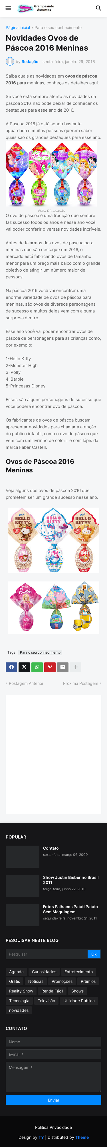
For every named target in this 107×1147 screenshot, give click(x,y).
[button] (8, 8)
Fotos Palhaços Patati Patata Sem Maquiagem (70, 909)
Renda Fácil (52, 990)
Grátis (14, 981)
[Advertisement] (53, 754)
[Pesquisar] (47, 954)
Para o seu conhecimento (58, 28)
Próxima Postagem (80, 683)
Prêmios (88, 981)
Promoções (62, 981)
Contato (51, 848)
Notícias (35, 981)
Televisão (46, 1000)
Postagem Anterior (26, 683)
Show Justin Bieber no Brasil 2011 (71, 880)
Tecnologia (19, 1000)
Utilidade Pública (79, 1000)
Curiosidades (44, 971)
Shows (77, 990)
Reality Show (21, 990)
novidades (19, 1010)
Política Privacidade (53, 1127)
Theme (82, 1137)
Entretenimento (78, 971)
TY (41, 1137)
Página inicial (18, 28)
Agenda (16, 971)
